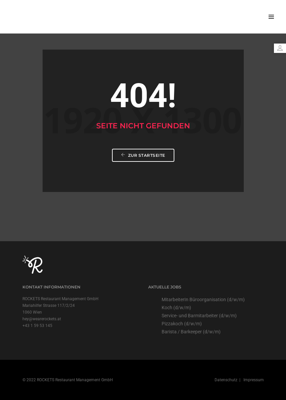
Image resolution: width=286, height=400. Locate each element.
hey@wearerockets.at (41, 319)
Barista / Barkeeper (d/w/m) (191, 331)
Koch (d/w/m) (176, 307)
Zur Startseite (143, 155)
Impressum (253, 380)
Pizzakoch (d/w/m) (182, 323)
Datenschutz (226, 380)
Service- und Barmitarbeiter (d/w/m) (199, 315)
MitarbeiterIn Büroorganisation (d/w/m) (203, 299)
